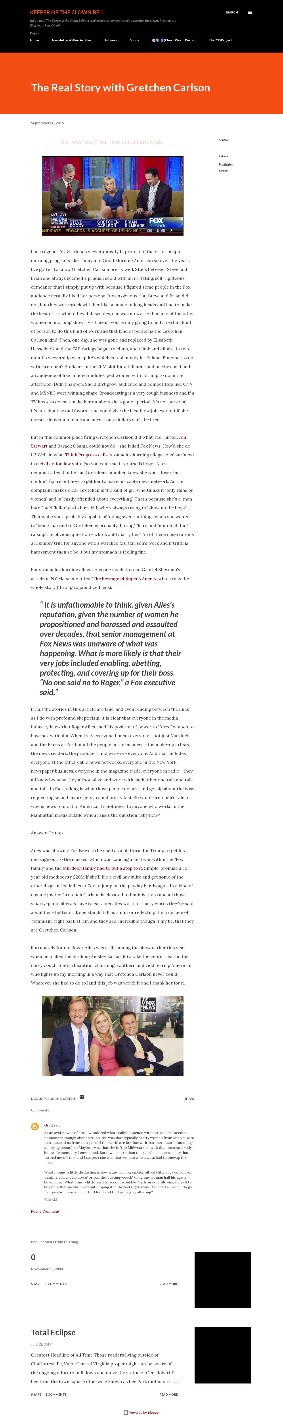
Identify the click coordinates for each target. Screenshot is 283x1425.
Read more (168, 1284)
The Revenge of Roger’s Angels (124, 578)
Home (34, 40)
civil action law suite (61, 463)
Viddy (134, 40)
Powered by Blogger (141, 1412)
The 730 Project (220, 40)
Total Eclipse (53, 1332)
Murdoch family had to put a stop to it (102, 868)
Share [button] (224, 140)
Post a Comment (45, 1211)
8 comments (56, 1394)
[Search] (232, 12)
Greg (48, 1125)
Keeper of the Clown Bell (67, 12)
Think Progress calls (86, 454)
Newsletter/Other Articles (72, 40)
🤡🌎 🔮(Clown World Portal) (174, 40)
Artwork (111, 40)
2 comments (56, 1284)
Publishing (226, 164)
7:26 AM (50, 1199)
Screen (223, 170)
